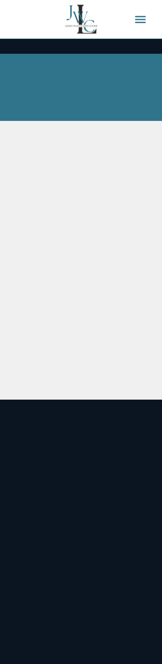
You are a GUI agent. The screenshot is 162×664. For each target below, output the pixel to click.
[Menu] (140, 19)
